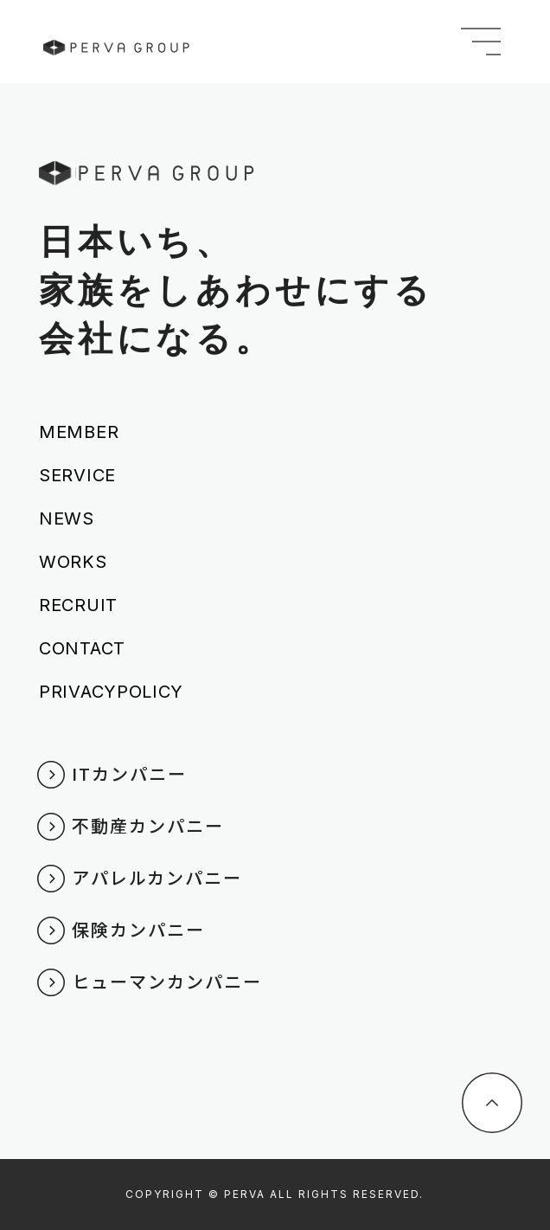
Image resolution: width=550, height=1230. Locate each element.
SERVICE (77, 475)
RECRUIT (78, 605)
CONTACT (82, 648)
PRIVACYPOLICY (111, 691)
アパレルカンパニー (157, 877)
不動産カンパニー (148, 825)
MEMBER (78, 432)
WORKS (73, 561)
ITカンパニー (129, 773)
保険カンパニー (138, 929)
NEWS (66, 518)
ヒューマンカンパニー (167, 981)
